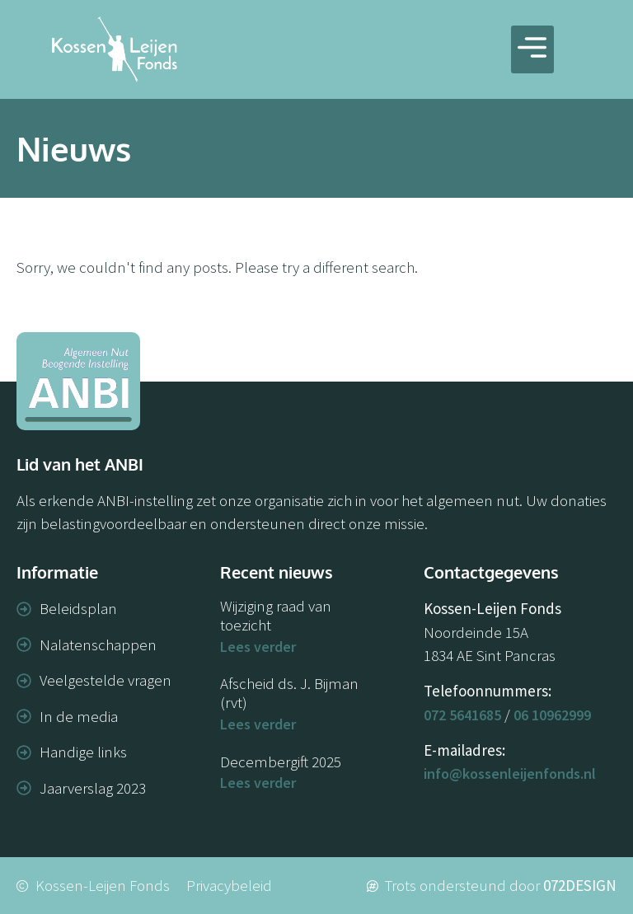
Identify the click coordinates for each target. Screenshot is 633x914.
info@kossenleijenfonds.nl (510, 773)
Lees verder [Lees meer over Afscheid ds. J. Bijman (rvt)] (258, 724)
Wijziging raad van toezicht (275, 615)
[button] (533, 50)
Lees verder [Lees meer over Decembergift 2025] (258, 782)
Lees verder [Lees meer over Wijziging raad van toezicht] (258, 646)
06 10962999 (552, 714)
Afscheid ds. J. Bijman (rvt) (289, 692)
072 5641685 (462, 714)
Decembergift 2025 (280, 761)
